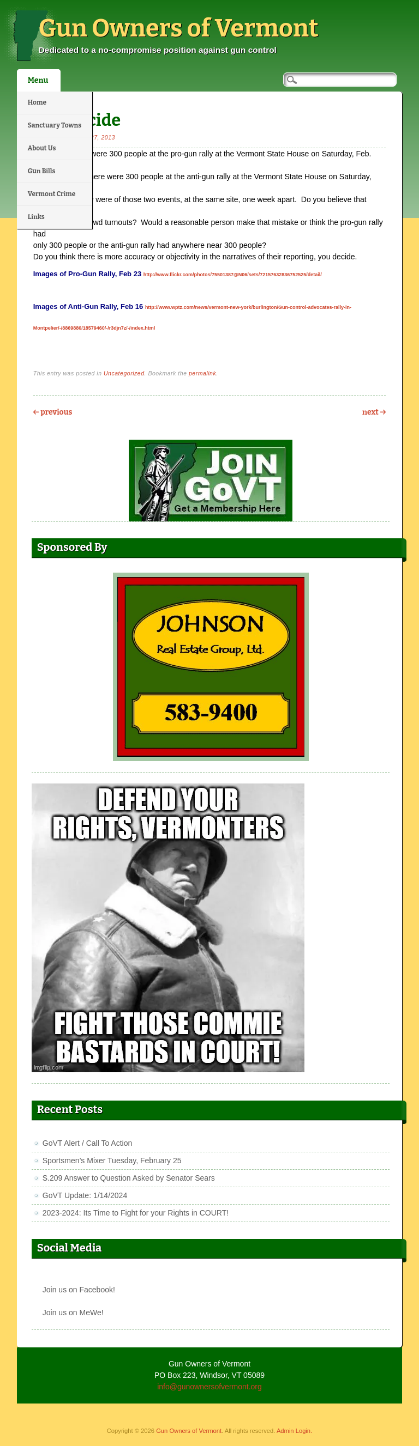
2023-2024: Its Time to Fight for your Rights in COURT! (136, 1212)
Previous (53, 412)
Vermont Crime (52, 194)
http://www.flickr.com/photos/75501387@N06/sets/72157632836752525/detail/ (232, 274)
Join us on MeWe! (73, 1312)
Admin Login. (294, 1430)
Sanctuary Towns (55, 125)
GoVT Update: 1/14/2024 (85, 1195)
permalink (202, 373)
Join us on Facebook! (79, 1289)
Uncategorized (124, 373)
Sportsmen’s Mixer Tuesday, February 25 (112, 1160)
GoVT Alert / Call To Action (87, 1143)
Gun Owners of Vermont (179, 28)
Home (37, 102)
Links (36, 217)
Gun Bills (42, 171)
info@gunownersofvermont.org (209, 1386)
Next (374, 412)
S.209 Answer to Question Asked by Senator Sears (129, 1178)
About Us (42, 148)
